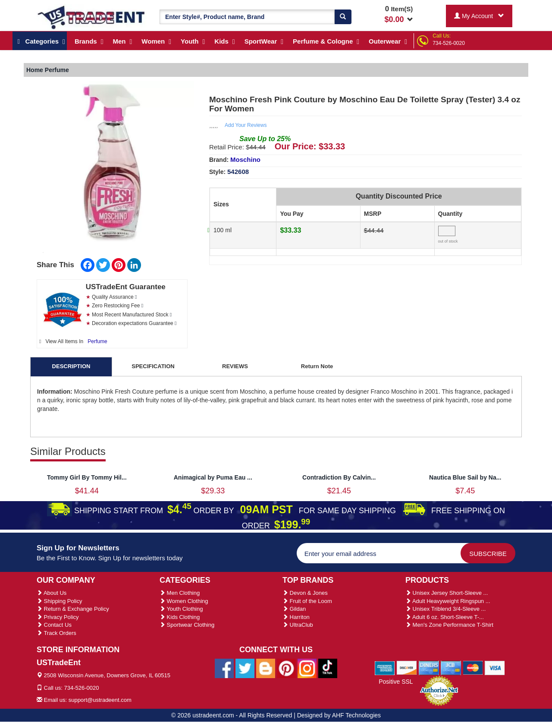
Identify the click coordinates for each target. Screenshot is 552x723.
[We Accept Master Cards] (473, 667)
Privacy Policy (58, 617)
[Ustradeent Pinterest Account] (286, 667)
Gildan (294, 609)
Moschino (245, 159)
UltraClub (297, 625)
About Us (51, 593)
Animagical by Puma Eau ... (213, 477)
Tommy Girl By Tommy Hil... (87, 477)
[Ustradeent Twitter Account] (244, 667)
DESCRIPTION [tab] (71, 366)
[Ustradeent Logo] (92, 17)
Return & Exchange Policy (73, 609)
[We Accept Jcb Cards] (451, 667)
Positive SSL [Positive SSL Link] (396, 681)
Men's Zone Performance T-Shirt (449, 625)
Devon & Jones (305, 593)
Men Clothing (180, 593)
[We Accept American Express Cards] (385, 667)
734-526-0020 (449, 43)
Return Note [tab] (317, 366)
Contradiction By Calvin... (339, 477)
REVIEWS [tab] (235, 366)
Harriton (296, 617)
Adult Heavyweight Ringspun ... (447, 601)
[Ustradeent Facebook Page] (224, 667)
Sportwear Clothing (187, 625)
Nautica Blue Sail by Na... (465, 477)
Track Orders (56, 633)
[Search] (342, 16)
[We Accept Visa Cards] (495, 667)
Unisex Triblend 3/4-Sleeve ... (445, 609)
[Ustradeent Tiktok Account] (327, 667)
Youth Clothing (181, 609)
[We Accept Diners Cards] (429, 667)
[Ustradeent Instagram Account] (307, 667)
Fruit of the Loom (307, 601)
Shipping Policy (59, 601)
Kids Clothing (180, 617)
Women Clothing (184, 601)
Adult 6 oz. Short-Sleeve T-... (444, 617)
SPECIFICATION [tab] (153, 366)
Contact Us (54, 625)
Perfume (97, 341)
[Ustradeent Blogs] (265, 667)
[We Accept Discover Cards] (407, 667)
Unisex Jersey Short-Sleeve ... (446, 593)
